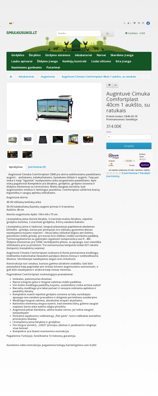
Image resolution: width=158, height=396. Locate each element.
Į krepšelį (129, 145)
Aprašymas (16, 167)
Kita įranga (123, 61)
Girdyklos (17, 55)
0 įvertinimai (130, 173)
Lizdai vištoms (101, 61)
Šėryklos (35, 55)
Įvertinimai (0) (37, 167)
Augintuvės (48, 76)
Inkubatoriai (83, 55)
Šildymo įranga (47, 61)
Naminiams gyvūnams (26, 67)
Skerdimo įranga (121, 55)
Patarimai (53, 67)
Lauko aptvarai (21, 61)
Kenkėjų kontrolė (74, 61)
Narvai (101, 55)
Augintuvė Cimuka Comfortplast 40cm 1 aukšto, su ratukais (99, 76)
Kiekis (108, 132)
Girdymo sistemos (57, 55)
